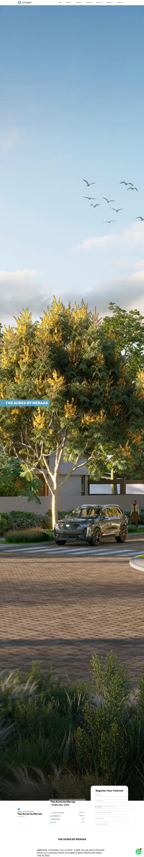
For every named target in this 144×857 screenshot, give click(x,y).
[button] (138, 851)
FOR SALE (69, 2)
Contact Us (120, 2)
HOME (60, 2)
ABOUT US (99, 2)
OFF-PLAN (89, 2)
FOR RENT (79, 2)
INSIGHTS (110, 2)
